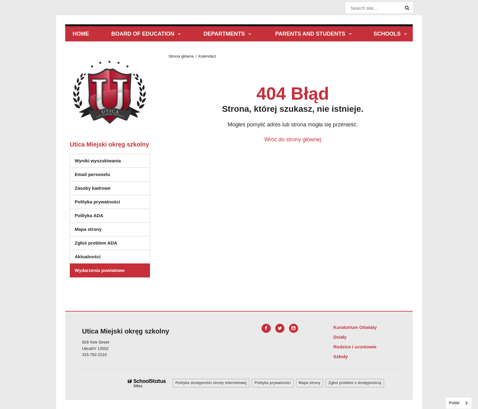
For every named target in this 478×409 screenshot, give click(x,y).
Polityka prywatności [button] (273, 383)
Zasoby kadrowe (93, 188)
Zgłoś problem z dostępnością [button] (354, 383)
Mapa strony (88, 229)
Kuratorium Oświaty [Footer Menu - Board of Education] (355, 327)
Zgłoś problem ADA (96, 242)
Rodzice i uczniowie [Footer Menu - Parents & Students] (354, 346)
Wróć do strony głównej (292, 139)
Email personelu (92, 174)
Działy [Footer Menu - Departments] (339, 337)
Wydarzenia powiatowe (100, 270)
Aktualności (88, 256)
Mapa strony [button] (310, 383)
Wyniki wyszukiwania (98, 160)
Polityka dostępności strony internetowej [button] (210, 383)
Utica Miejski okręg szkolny (109, 144)
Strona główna (181, 56)
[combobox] (458, 403)
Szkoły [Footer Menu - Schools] (340, 356)
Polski (454, 402)
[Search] (406, 7)
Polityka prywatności (97, 201)
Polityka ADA (89, 215)
